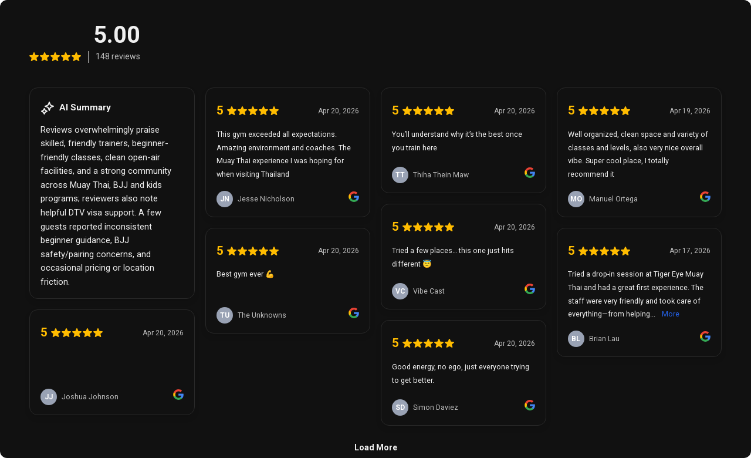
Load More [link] (375, 447)
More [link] (670, 313)
